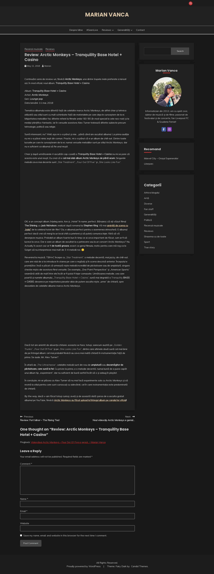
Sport (147, 241)
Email (23, 511)
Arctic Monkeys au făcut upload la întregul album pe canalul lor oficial (90, 400)
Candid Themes (139, 566)
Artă (146, 198)
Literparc (148, 163)
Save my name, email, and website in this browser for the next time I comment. (65, 535)
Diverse (148, 203)
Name (24, 498)
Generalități (124, 29)
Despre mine (76, 29)
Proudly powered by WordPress (84, 566)
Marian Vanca (107, 14)
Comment (26, 463)
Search (180, 51)
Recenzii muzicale (34, 49)
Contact (140, 29)
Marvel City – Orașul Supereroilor (161, 158)
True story (149, 247)
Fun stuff (149, 209)
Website (24, 523)
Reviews (106, 29)
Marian (47, 66)
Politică (148, 219)
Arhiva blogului (151, 192)
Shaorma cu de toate (155, 236)
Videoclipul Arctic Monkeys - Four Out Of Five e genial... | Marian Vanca (68, 442)
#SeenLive (92, 29)
